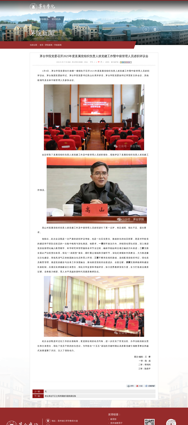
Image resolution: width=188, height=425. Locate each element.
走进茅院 (157, 6)
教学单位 (83, 6)
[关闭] (107, 62)
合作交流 (145, 6)
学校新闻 (34, 45)
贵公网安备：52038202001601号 (62, 421)
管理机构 (71, 6)
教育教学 (95, 6)
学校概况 (58, 6)
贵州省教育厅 (116, 400)
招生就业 (120, 6)
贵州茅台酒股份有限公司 (121, 408)
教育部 (113, 396)
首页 (48, 6)
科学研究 (108, 6)
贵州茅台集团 (116, 403)
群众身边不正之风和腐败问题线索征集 (37, 373)
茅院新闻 (25, 45)
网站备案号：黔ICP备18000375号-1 (91, 421)
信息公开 (132, 6)
